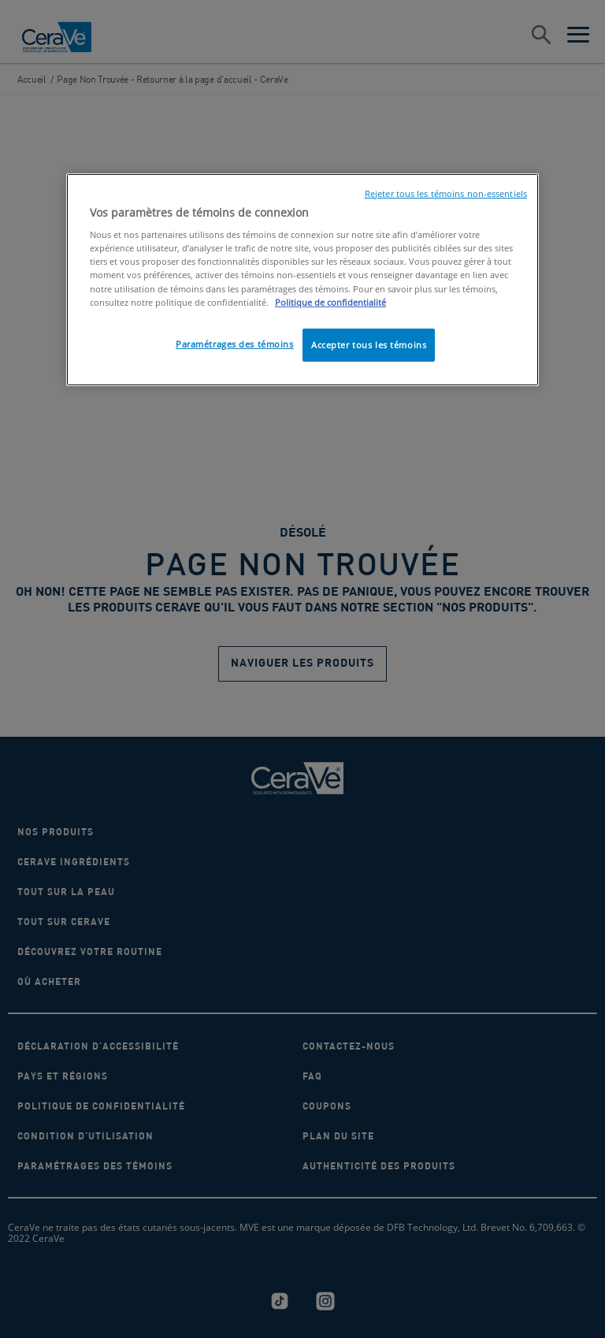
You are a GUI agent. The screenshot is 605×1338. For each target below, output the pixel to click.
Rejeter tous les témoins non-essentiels (446, 193)
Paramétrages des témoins (235, 344)
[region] (302, 279)
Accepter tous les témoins (368, 345)
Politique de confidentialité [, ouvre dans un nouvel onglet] (330, 302)
